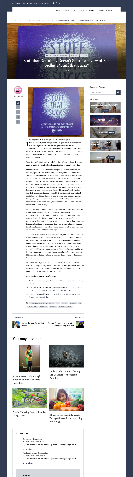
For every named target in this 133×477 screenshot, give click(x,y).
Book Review (75, 55)
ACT (58, 303)
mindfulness (43, 306)
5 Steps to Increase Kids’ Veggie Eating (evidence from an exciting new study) (65, 418)
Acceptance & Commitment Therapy (57, 55)
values (69, 306)
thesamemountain (18, 91)
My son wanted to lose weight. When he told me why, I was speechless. (27, 379)
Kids (80, 303)
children (64, 303)
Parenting (84, 55)
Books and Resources (87, 10)
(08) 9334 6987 (20, 3)
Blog (74, 10)
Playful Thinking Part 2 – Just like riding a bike (29, 414)
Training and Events (105, 10)
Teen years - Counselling (32, 439)
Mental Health (32, 306)
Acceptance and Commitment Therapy (42, 303)
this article (42, 271)
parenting (53, 306)
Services (66, 10)
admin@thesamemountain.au (39, 3)
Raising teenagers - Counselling (35, 453)
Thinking (62, 306)
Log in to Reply (28, 449)
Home (58, 10)
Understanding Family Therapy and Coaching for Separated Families (64, 374)
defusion (73, 303)
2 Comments (67, 70)
